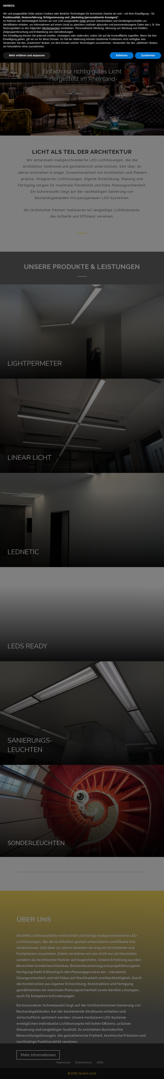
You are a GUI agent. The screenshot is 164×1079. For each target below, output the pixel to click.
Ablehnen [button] (122, 1071)
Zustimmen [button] (148, 1071)
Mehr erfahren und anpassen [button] (27, 1071)
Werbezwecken (51, 1044)
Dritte (83, 1037)
